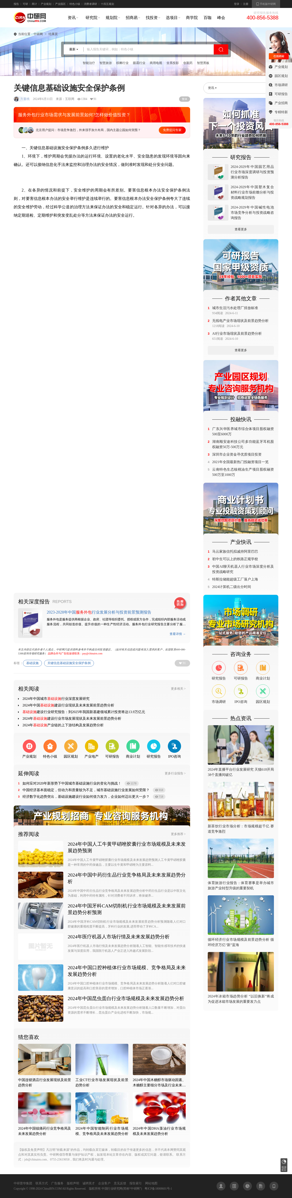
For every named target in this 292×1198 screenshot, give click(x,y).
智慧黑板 (203, 63)
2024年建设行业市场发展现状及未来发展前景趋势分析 (71, 718)
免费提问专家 (172, 130)
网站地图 (151, 1183)
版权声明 (73, 1183)
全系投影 (173, 63)
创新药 (188, 63)
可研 (25, 4)
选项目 (172, 17)
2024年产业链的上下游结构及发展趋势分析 (63, 725)
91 (184, 663)
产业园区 (60, 4)
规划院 (112, 17)
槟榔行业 (122, 63)
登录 (236, 4)
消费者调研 (90, 4)
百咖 (208, 17)
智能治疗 (89, 63)
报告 (16, 4)
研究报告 (284, 1161)
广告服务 (57, 1183)
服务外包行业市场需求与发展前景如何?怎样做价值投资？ (74, 114)
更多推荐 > (178, 834)
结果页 (53, 34)
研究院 (91, 17)
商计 (34, 4)
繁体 (184, 99)
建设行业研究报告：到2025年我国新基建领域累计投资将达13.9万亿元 (83, 712)
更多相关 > (178, 688)
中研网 (38, 34)
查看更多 (241, 229)
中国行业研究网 (111, 1188)
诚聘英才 (88, 1183)
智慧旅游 (105, 63)
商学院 (192, 17)
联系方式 (42, 1183)
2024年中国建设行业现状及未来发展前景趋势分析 (68, 705)
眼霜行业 (139, 63)
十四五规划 (107, 4)
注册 (245, 4)
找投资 (152, 17)
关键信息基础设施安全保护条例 (69, 663)
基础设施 (32, 663)
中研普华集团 (23, 1183)
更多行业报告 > (175, 773)
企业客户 (104, 1183)
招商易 (132, 17)
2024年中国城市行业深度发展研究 (56, 698)
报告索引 (135, 1183)
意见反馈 (120, 1183)
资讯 (72, 17)
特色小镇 (74, 4)
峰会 (221, 17)
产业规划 (46, 4)
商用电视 (156, 63)
